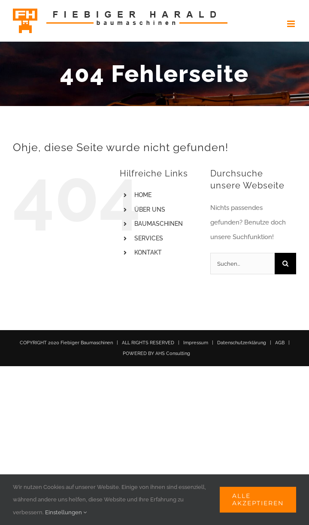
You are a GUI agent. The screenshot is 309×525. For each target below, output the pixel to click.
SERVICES (148, 238)
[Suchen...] (242, 263)
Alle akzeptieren (258, 499)
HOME (142, 194)
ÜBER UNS (149, 209)
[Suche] (285, 263)
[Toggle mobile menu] (291, 23)
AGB (280, 343)
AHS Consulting (172, 353)
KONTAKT (148, 252)
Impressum (195, 343)
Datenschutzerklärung (241, 343)
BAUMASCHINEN (158, 223)
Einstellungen (66, 512)
